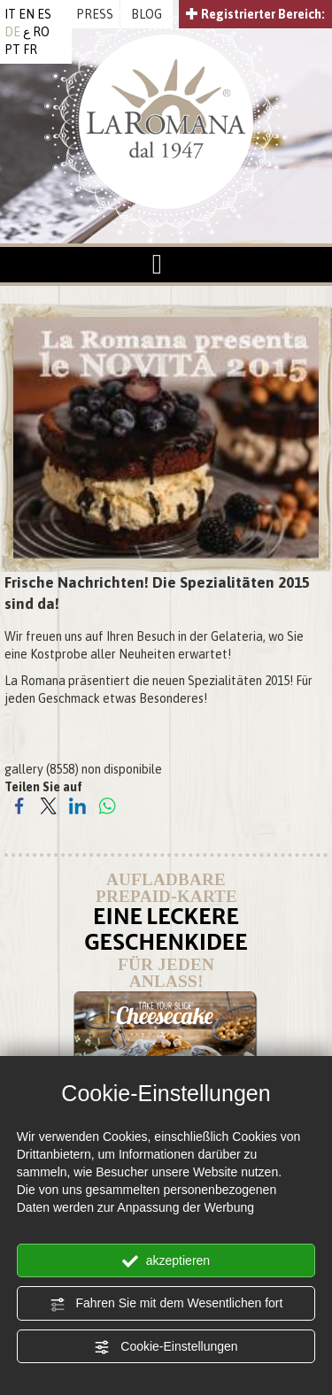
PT (12, 49)
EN (27, 14)
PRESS (94, 14)
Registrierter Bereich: (255, 14)
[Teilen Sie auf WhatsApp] (106, 805)
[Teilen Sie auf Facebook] (19, 805)
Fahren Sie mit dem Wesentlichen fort (166, 1304)
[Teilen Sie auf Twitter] (48, 805)
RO (41, 32)
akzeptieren (166, 1261)
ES (44, 14)
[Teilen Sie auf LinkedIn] (77, 805)
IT (10, 14)
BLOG (146, 14)
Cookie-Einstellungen (165, 1347)
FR (30, 49)
